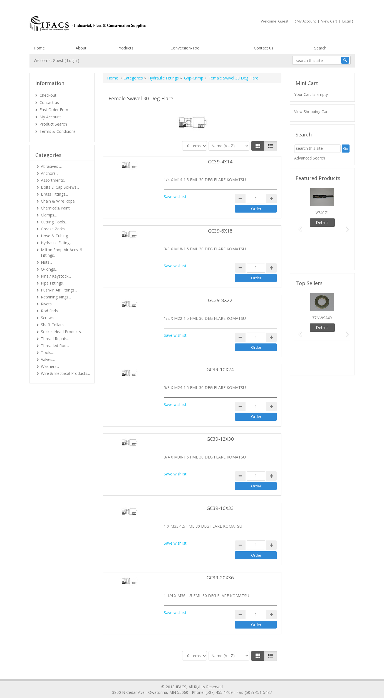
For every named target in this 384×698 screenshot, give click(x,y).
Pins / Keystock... (56, 276)
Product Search (53, 124)
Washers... (50, 366)
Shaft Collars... (53, 324)
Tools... (47, 352)
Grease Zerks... (54, 228)
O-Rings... (49, 269)
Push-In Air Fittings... (59, 290)
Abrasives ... (51, 166)
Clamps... (49, 215)
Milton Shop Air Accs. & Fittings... (62, 252)
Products (125, 48)
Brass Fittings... (54, 194)
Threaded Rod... (55, 345)
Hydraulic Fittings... (57, 242)
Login (346, 21)
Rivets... (47, 303)
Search (320, 48)
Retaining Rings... (56, 297)
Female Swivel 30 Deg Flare (233, 78)
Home (39, 48)
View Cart (329, 21)
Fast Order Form (54, 109)
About (81, 48)
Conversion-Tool (185, 48)
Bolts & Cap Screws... (60, 187)
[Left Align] (257, 146)
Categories (133, 78)
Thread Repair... (55, 338)
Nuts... (46, 262)
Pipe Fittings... (53, 283)
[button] (298, 226)
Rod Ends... (50, 310)
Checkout (47, 95)
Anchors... (49, 173)
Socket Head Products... (62, 331)
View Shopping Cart (311, 111)
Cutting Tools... (54, 222)
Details (322, 222)
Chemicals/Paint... (56, 208)
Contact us (263, 48)
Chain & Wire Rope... (59, 201)
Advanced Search (309, 158)
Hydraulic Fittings (163, 78)
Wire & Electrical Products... (65, 373)
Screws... (48, 317)
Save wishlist (175, 196)
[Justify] (270, 146)
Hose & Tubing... (55, 235)
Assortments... (53, 180)
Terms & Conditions (57, 131)
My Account (306, 21)
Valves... (48, 359)
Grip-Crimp (193, 78)
